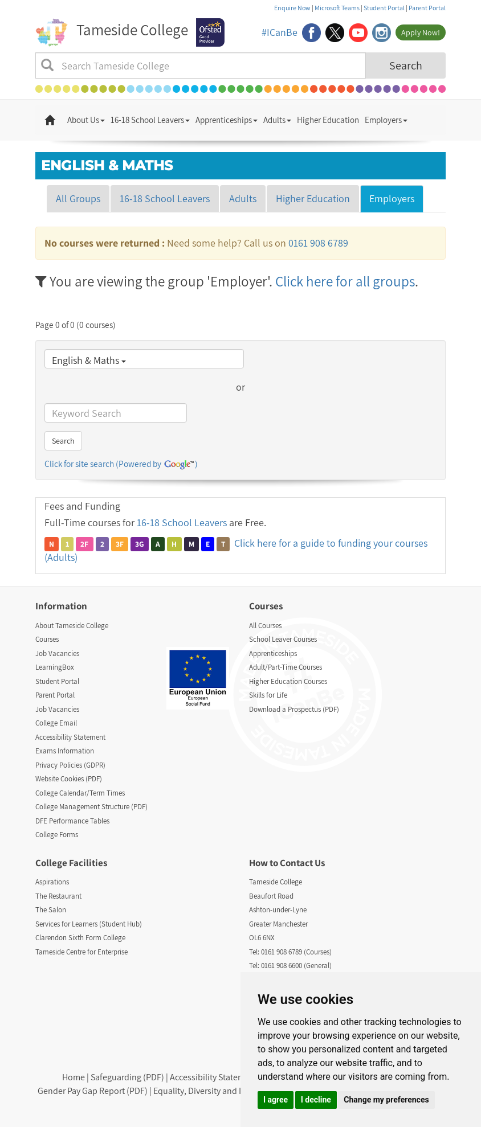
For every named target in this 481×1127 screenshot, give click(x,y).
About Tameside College (71, 625)
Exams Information (64, 751)
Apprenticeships (226, 119)
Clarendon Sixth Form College (80, 937)
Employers (386, 119)
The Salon (50, 910)
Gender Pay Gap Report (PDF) (93, 1091)
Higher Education (328, 119)
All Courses (265, 625)
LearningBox (54, 667)
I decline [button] (316, 1099)
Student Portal (384, 7)
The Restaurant (58, 896)
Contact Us (302, 862)
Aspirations (52, 882)
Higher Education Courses (288, 681)
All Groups (78, 198)
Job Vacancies (57, 653)
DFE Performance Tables (72, 821)
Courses (47, 639)
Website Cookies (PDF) (68, 779)
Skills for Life (268, 695)
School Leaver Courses (283, 639)
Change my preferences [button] (386, 1099)
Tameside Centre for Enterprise (81, 952)
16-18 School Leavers (150, 119)
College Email (56, 723)
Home (73, 1077)
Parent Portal (427, 7)
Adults (277, 119)
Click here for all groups (345, 281)
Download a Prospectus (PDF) (294, 709)
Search (405, 65)
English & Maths (89, 360)
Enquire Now (292, 7)
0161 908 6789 (318, 242)
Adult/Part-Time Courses (285, 667)
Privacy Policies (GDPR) (70, 765)
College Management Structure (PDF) (91, 807)
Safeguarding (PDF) (127, 1077)
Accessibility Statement (70, 737)
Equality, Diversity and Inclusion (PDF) (225, 1091)
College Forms (56, 834)
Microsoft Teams (337, 7)
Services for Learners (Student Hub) (88, 924)
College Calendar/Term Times (80, 793)
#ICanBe (279, 32)
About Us (86, 119)
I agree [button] (275, 1099)
